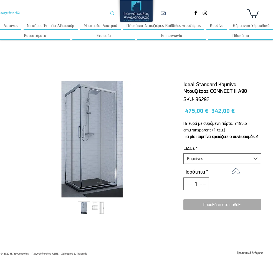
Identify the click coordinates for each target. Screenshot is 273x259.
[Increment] (203, 184)
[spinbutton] (196, 184)
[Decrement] (189, 184)
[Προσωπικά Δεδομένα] (250, 253)
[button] (253, 13)
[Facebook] (196, 13)
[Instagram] (205, 13)
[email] (163, 13)
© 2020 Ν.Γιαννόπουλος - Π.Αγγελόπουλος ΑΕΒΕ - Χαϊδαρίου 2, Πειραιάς (44, 253)
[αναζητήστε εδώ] (49, 13)
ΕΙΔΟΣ (190, 148)
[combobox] (222, 158)
